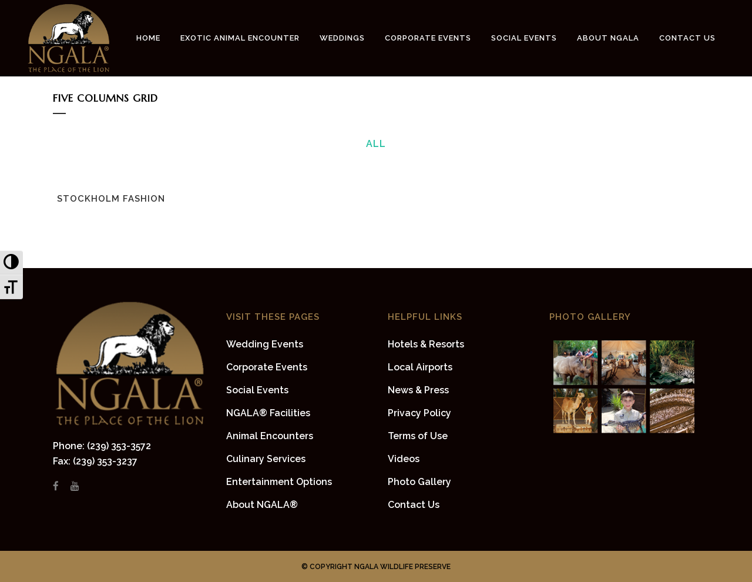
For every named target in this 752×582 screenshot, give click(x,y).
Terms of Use (418, 435)
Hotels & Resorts (426, 344)
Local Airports (420, 367)
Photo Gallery (419, 481)
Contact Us (413, 504)
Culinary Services (266, 458)
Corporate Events (266, 367)
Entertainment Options (279, 481)
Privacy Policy (419, 413)
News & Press (418, 390)
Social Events (257, 390)
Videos (403, 458)
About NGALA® (262, 504)
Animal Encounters (269, 435)
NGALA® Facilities (268, 413)
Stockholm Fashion (111, 198)
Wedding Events (264, 344)
